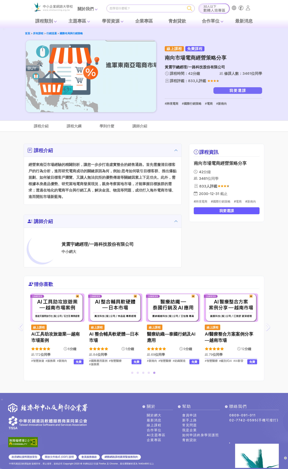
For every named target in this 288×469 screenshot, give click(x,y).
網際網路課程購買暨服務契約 (121, 456)
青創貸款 (177, 21)
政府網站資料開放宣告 (24, 456)
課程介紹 (41, 126)
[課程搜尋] (146, 8)
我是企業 (189, 430)
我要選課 (237, 90)
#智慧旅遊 (37, 361)
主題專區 (77, 21)
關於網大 (154, 415)
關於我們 (86, 8)
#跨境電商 (171, 103)
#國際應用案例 (98, 361)
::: (32, 8)
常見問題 (189, 425)
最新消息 (244, 21)
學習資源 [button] (111, 21)
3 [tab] (144, 373)
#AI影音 (238, 361)
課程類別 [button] (44, 21)
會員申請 (189, 415)
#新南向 (221, 103)
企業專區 (144, 21)
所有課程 (38, 33)
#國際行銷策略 (191, 103)
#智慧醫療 (115, 361)
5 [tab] (155, 373)
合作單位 (210, 21)
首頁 (27, 33)
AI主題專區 (156, 435)
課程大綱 (74, 126)
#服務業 (51, 361)
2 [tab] (138, 373)
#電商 (209, 103)
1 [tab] (133, 373)
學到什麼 (107, 126)
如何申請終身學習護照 (200, 435)
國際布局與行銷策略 (71, 33)
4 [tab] (149, 373)
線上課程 (154, 425)
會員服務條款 (89, 456)
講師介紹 (139, 126)
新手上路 (189, 420)
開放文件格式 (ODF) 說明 (59, 456)
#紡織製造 (179, 361)
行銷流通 (51, 33)
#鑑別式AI (225, 361)
